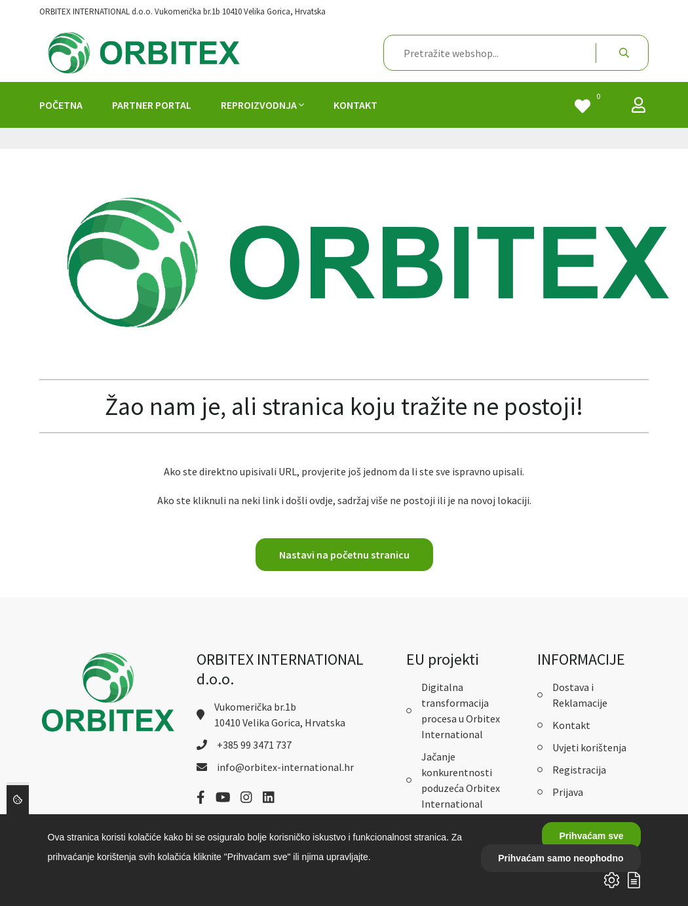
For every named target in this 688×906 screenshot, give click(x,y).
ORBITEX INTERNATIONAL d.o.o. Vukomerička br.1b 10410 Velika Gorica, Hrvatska (182, 11)
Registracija (579, 769)
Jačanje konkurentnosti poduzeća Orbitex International (460, 780)
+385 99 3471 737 (254, 744)
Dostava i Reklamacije (579, 694)
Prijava (567, 791)
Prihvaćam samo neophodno (560, 858)
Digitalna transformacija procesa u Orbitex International (460, 710)
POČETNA (61, 104)
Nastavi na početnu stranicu (344, 554)
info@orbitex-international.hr (285, 767)
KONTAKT (355, 104)
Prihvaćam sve (591, 836)
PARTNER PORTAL (151, 104)
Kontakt (571, 725)
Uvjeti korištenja (589, 747)
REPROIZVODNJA (262, 104)
